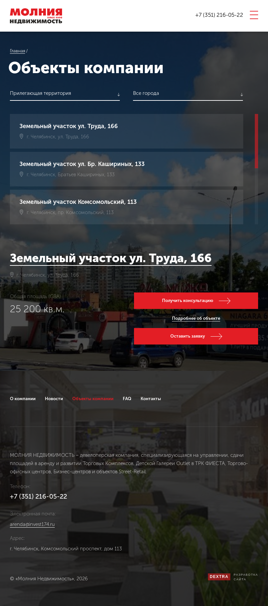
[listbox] (65, 94)
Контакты (151, 398)
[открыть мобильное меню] (254, 15)
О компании (23, 398)
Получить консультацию (187, 300)
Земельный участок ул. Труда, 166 (111, 258)
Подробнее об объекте (196, 318)
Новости (54, 398)
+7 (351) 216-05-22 (219, 15)
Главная (17, 50)
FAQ (127, 398)
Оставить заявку (187, 336)
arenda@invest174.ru (32, 524)
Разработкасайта (246, 577)
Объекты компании (93, 398)
